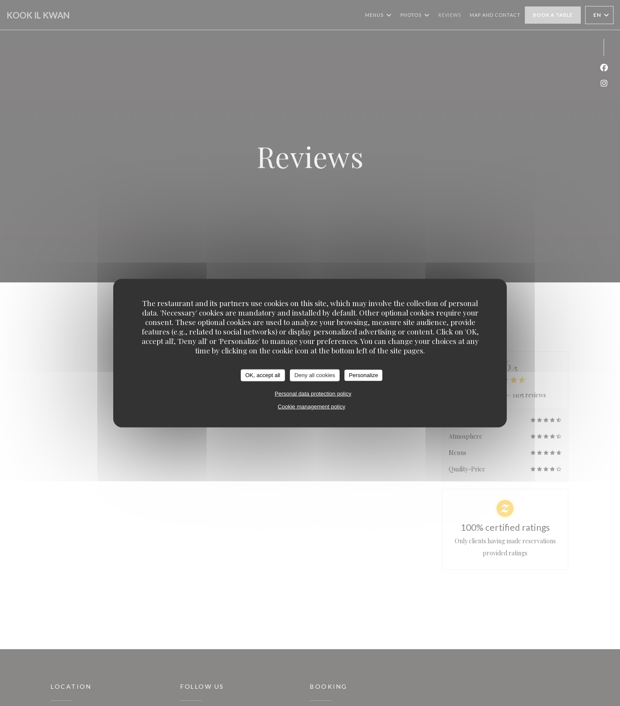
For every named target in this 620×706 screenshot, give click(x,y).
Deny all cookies (314, 375)
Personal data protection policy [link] (313, 393)
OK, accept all (262, 375)
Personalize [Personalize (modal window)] (363, 375)
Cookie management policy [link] (311, 406)
